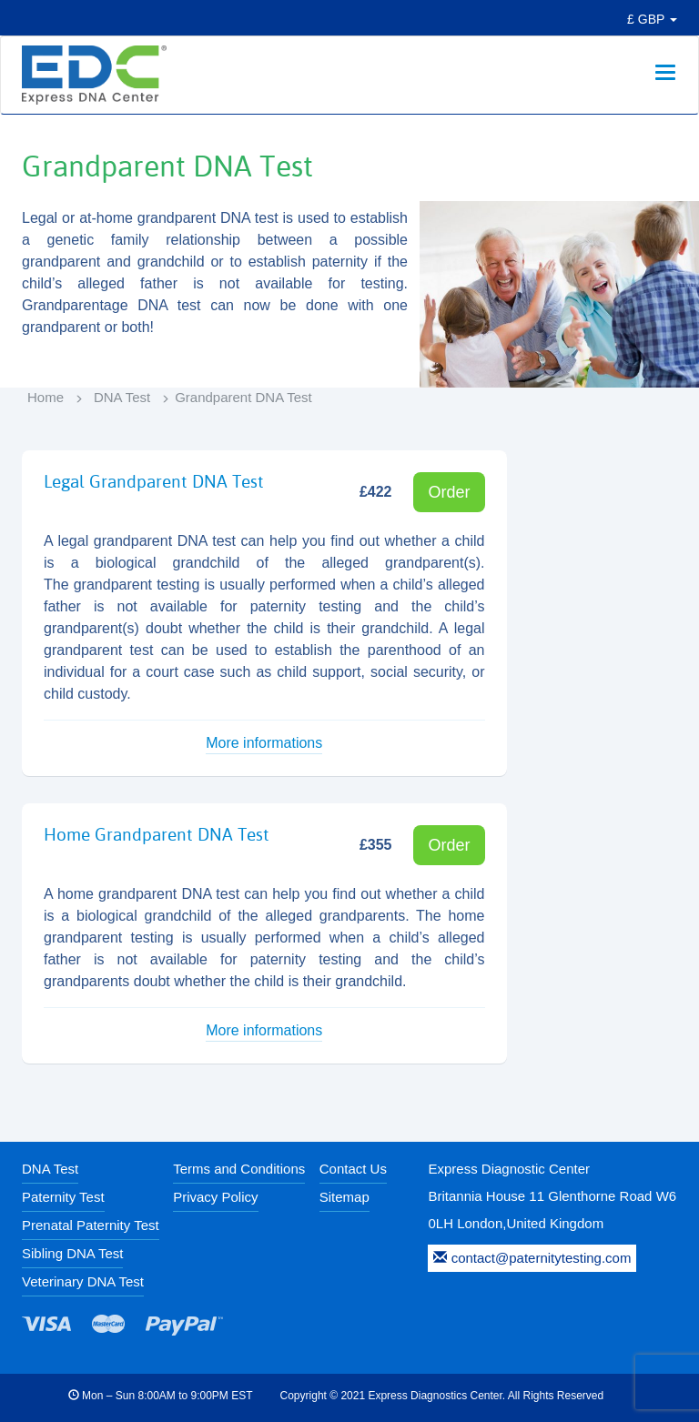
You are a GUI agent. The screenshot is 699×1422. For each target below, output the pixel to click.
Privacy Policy (215, 1197)
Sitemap (344, 1197)
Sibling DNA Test (72, 1253)
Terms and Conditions (239, 1168)
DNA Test (122, 397)
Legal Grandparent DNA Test (154, 481)
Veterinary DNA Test (83, 1281)
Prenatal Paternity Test (90, 1225)
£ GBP (652, 19)
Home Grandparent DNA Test (156, 834)
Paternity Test (63, 1197)
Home (45, 397)
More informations (264, 743)
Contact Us (353, 1168)
